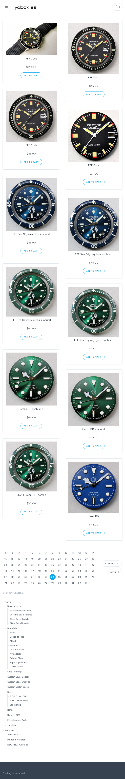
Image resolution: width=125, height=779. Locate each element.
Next (114, 572)
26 (79, 558)
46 (25, 570)
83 (86, 582)
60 (25, 576)
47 (32, 570)
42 (93, 564)
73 (19, 582)
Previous (112, 563)
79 (59, 582)
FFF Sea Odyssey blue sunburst (31, 234)
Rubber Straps (17, 658)
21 (46, 558)
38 (66, 564)
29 (5, 564)
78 (52, 582)
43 (5, 570)
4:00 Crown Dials (19, 700)
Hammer (14, 645)
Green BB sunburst (31, 408)
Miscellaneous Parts (17, 720)
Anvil (12, 632)
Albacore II (12, 734)
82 (79, 582)
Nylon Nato (15, 653)
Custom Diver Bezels (18, 676)
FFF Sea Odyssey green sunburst (31, 319)
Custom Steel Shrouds (18, 681)
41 (86, 564)
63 (46, 576)
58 (12, 576)
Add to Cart (31, 75)
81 (73, 582)
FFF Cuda (31, 58)
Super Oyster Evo (19, 662)
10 (66, 552)
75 (32, 582)
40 (79, 564)
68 (79, 576)
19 (32, 558)
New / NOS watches (17, 744)
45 (19, 570)
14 (93, 552)
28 (93, 558)
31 (19, 564)
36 (52, 564)
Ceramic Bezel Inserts (21, 614)
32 (26, 564)
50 (52, 570)
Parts (8, 601)
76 (39, 582)
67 (72, 576)
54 (79, 570)
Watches (9, 730)
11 (73, 552)
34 (39, 564)
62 (39, 576)
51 (59, 570)
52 (66, 570)
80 (66, 582)
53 (73, 570)
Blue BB (94, 516)
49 (46, 570)
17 (19, 558)
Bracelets (12, 628)
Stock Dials (15, 704)
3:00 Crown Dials (19, 696)
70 (92, 576)
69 (86, 576)
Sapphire (11, 725)
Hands (10, 709)
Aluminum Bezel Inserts (22, 610)
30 (12, 564)
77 (45, 582)
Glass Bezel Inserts (19, 619)
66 (66, 576)
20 (39, 558)
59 (19, 576)
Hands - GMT (13, 715)
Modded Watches (16, 739)
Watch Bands (16, 666)
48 (39, 570)
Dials (9, 692)
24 (66, 558)
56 (93, 570)
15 (5, 558)
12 (79, 552)
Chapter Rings (14, 671)
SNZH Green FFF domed (31, 494)
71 (5, 582)
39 (73, 564)
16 (12, 558)
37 (59, 564)
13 (86, 552)
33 (32, 564)
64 (52, 576)
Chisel (13, 641)
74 (25, 582)
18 (26, 558)
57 (5, 576)
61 (32, 576)
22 (52, 558)
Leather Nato (17, 649)
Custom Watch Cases (18, 686)
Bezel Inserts (14, 606)
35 (46, 564)
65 (59, 576)
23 (59, 558)
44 (12, 570)
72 (12, 582)
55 (86, 570)
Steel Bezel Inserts (19, 623)
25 (72, 558)
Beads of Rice (17, 636)
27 (86, 558)
